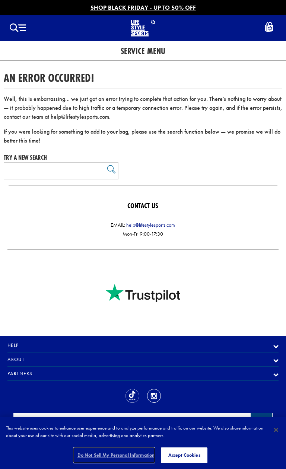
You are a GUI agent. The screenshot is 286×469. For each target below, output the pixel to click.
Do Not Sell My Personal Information (116, 455)
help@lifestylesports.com (150, 224)
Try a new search (25, 157)
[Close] (276, 430)
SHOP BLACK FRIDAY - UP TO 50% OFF (143, 8)
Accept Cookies (184, 455)
